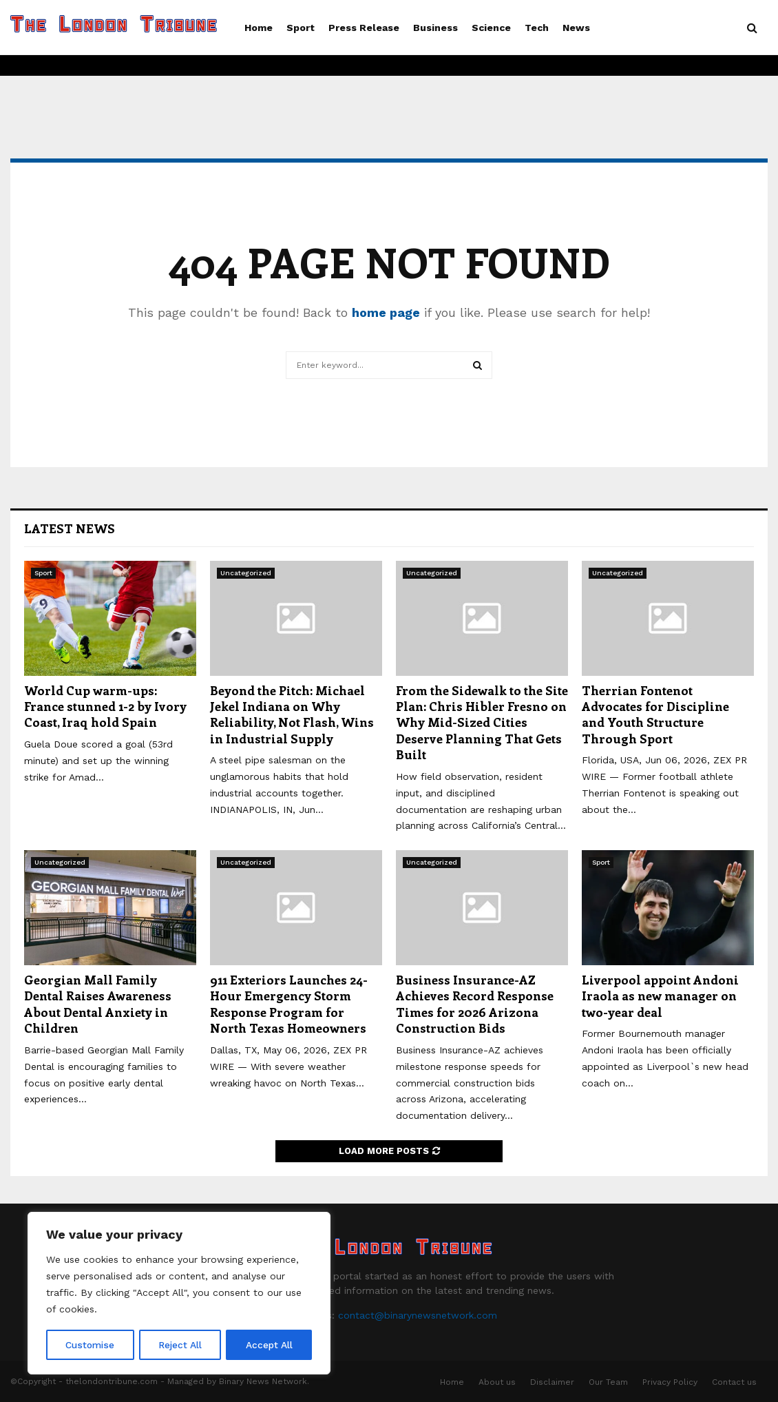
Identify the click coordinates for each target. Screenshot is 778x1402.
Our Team (608, 1382)
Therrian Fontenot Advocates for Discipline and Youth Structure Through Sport (655, 714)
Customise (90, 1344)
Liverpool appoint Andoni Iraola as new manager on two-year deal (660, 995)
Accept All (269, 1344)
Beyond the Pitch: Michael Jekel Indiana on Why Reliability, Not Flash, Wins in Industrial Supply (292, 714)
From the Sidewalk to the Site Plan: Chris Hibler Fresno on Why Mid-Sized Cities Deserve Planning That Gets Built (482, 722)
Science (491, 27)
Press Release (363, 27)
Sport (300, 27)
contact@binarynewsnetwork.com (417, 1315)
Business (435, 27)
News (576, 27)
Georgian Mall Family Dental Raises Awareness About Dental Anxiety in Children (97, 1003)
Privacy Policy (669, 1382)
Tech (537, 27)
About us (497, 1382)
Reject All (180, 1344)
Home (258, 27)
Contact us (734, 1382)
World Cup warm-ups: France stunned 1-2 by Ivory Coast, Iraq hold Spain (105, 706)
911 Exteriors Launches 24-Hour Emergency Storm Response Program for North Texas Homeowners (289, 1003)
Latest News (69, 528)
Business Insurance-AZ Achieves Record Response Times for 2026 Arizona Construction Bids (475, 1003)
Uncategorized (245, 573)
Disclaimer (552, 1382)
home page (386, 312)
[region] (179, 1293)
